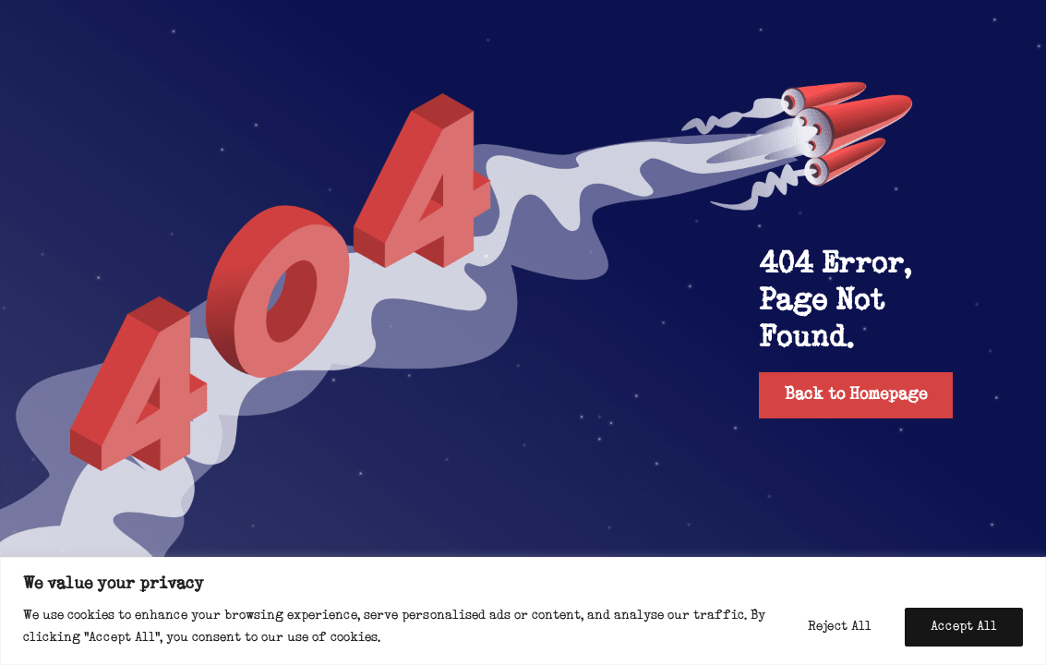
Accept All (964, 627)
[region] (523, 611)
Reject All (840, 627)
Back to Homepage (856, 395)
